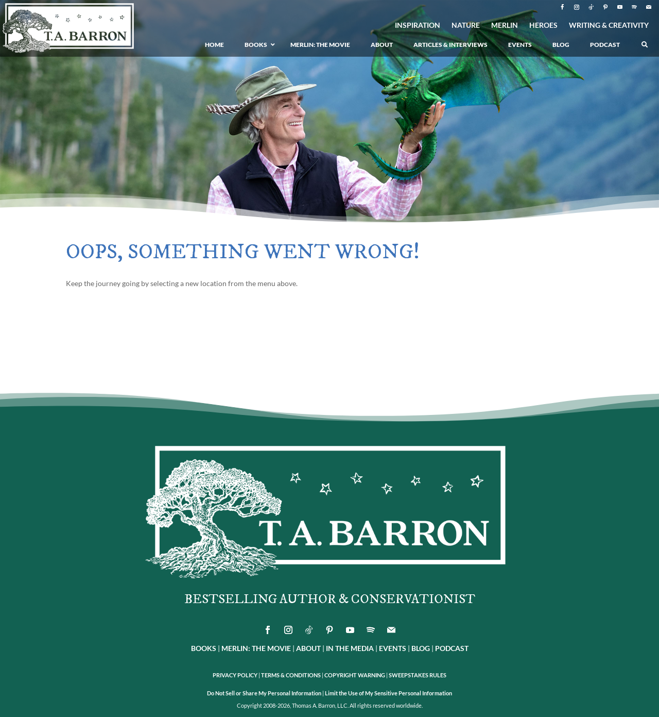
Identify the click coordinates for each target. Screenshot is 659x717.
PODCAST (452, 648)
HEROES (543, 25)
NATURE (466, 25)
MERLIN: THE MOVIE (256, 648)
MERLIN (504, 25)
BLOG (420, 648)
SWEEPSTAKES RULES (417, 675)
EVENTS (392, 648)
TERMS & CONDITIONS (291, 675)
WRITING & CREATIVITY (609, 25)
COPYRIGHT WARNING (354, 675)
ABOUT (308, 648)
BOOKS (203, 648)
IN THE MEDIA (350, 648)
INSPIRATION (417, 25)
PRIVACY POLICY (235, 675)
